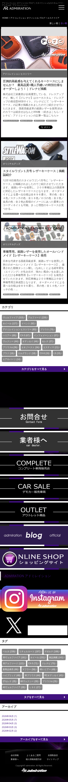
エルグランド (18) (27, 353)
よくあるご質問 (34, 755)
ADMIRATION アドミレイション (28, 576)
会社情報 (15, 755)
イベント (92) (28, 323)
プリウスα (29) (49, 681)
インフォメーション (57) (46, 335)
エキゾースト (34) (30, 347)
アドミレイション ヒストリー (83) (19, 329)
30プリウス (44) (32, 675)
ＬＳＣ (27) (34, 687)
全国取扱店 (53, 755)
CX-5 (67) (25, 335)
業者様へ (15, 759)
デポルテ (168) (51, 651)
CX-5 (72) (33, 663)
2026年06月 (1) (9, 716)
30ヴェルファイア (10, 121)
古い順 (64, 23)
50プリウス (51, 121)
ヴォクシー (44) (10, 341)
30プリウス (39, 121)
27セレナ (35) (9, 681)
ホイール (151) (37, 657)
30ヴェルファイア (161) (14, 657)
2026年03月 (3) (9, 727)
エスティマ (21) (51, 347)
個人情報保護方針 (34, 759)
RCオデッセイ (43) (53, 675)
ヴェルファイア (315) (13, 317)
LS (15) (57, 353)
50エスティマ (26, 121)
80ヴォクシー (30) (29, 681)
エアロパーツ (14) (11, 359)
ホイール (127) (10, 323)
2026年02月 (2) (9, 730)
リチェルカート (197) (29, 651)
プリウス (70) (46, 329)
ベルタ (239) (9, 651)
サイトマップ (53, 759)
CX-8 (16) (44, 353)
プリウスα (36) (10, 347)
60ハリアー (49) (47, 669)
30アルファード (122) (13, 663)
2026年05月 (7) (9, 719)
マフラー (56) (29, 669)
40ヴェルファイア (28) (14, 687)
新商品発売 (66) (10, 669)
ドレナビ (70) (48, 663)
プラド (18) (8, 353)
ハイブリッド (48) (11, 675)
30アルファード (26, 214)
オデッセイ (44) (30, 341)
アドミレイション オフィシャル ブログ (27, 17)
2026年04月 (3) (9, 723)
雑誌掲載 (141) (56, 657)
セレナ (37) (47, 341)
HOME (5, 17)
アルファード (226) (37, 317)
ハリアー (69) (9, 335)
